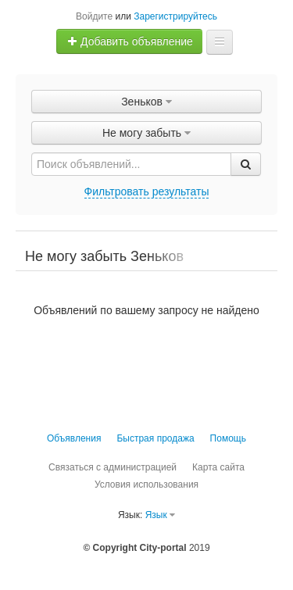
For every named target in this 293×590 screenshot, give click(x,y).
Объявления (74, 438)
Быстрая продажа (155, 438)
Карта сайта (218, 467)
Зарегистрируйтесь (175, 16)
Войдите (94, 16)
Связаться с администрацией (112, 467)
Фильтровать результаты (146, 191)
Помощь (228, 438)
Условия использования (146, 484)
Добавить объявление (129, 41)
